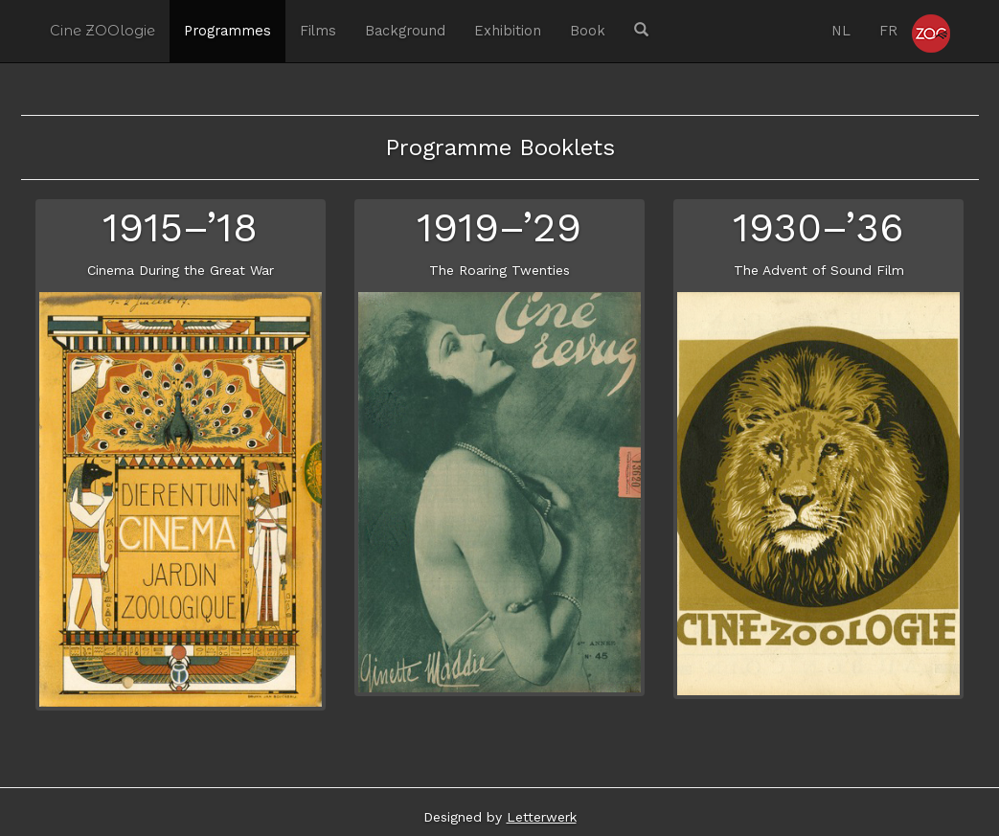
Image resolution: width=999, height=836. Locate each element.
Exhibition (507, 30)
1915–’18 (180, 227)
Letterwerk (542, 817)
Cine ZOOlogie (102, 30)
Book (587, 30)
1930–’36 (818, 227)
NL (841, 30)
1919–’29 (499, 227)
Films (318, 30)
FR (888, 30)
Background (405, 30)
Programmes (227, 30)
